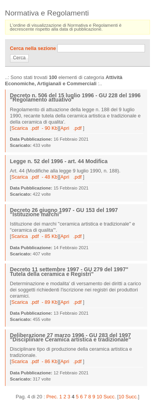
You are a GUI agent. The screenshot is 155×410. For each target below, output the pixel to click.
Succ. (109, 397)
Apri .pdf (71, 128)
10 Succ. (128, 397)
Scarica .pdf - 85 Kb (34, 236)
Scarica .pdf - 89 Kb (34, 302)
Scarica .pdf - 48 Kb (34, 177)
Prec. (52, 397)
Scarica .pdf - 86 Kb (34, 361)
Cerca (19, 57)
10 (99, 397)
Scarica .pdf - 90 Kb (34, 128)
